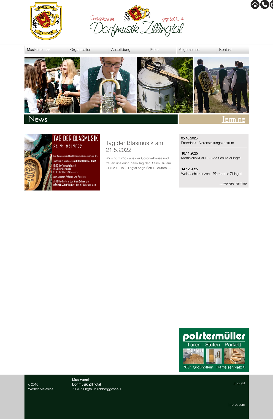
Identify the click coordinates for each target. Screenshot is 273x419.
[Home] (255, 4)
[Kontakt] (264, 4)
